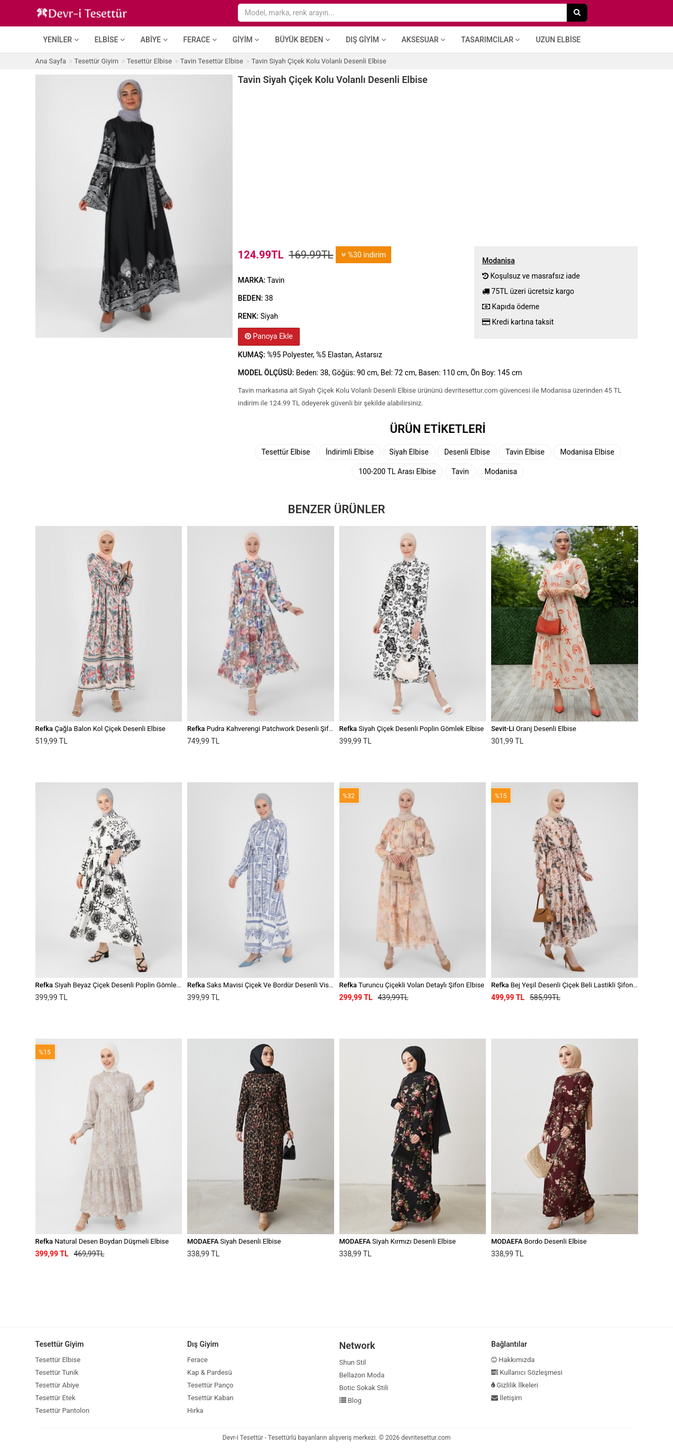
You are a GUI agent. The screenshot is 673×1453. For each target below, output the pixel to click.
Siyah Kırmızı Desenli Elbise (397, 1241)
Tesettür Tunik (57, 1372)
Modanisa (500, 471)
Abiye (154, 39)
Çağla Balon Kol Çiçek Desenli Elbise (100, 729)
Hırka (195, 1410)
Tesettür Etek (55, 1398)
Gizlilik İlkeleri (514, 1385)
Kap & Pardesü (209, 1372)
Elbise (110, 39)
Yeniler (61, 39)
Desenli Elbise (467, 452)
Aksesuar (424, 39)
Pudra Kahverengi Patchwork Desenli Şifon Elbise (271, 729)
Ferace (200, 39)
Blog (350, 1400)
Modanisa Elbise (587, 452)
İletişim (506, 1398)
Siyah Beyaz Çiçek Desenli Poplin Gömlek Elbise (117, 985)
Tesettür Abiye (57, 1385)
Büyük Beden (302, 39)
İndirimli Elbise (350, 452)
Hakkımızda (512, 1360)
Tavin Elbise (525, 452)
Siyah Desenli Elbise (234, 1241)
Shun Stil (352, 1362)
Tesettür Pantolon (62, 1410)
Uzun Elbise (558, 39)
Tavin (460, 471)
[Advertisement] (438, 164)
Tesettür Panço (210, 1385)
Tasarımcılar (490, 39)
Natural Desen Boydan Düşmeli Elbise (102, 1241)
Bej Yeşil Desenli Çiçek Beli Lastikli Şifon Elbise (572, 985)
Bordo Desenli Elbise (539, 1241)
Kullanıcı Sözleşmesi (527, 1372)
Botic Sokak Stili (364, 1388)
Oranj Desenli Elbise (533, 729)
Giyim (246, 39)
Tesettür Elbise (285, 452)
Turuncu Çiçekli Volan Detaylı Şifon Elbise (412, 985)
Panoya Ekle (269, 336)
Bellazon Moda (362, 1375)
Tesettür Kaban (210, 1398)
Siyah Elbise (408, 452)
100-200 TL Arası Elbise (397, 471)
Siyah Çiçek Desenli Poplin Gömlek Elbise (411, 729)
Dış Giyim (366, 39)
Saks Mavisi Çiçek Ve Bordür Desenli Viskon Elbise (273, 985)
